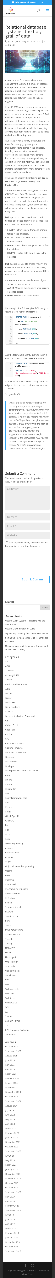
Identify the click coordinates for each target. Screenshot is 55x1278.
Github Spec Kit (12, 816)
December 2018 (13, 1242)
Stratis (8, 925)
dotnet (8, 775)
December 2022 (13, 1174)
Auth (7, 688)
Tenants (9, 939)
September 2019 (13, 1210)
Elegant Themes (27, 1270)
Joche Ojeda (14, 41)
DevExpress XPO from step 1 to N (21, 770)
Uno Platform (11, 961)
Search (8, 902)
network (9, 857)
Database (10, 757)
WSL (7, 1007)
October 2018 (11, 1246)
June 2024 (10, 1114)
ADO (7, 666)
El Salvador (10, 789)
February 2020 (12, 1205)
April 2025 (10, 1069)
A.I (6, 661)
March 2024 (11, 1128)
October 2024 (11, 1096)
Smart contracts (13, 916)
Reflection (10, 898)
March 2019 (11, 1228)
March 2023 (11, 1164)
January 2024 (11, 1137)
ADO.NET (9, 670)
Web (7, 984)
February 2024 (12, 1133)
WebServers (11, 998)
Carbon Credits (12, 725)
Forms (8, 811)
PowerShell (10, 884)
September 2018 (13, 1251)
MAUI (8, 838)
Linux (7, 834)
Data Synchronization (15, 752)
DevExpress (10, 766)
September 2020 (13, 1192)
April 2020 (10, 1201)
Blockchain (10, 702)
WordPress (27, 1274)
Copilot (8, 734)
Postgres (9, 879)
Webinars (9, 993)
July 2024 (9, 1110)
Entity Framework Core (16, 798)
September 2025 (13, 1051)
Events (8, 807)
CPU (7, 738)
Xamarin (9, 1016)
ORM (7, 875)
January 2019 (11, 1237)
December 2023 (13, 1142)
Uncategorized (12, 957)
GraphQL (9, 820)
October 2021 (11, 1183)
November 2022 (13, 1178)
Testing (8, 943)
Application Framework (16, 684)
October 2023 (11, 1146)
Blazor (8, 698)
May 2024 (10, 1119)
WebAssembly (12, 989)
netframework (12, 852)
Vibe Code (10, 966)
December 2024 (13, 1087)
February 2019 (12, 1233)
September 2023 (13, 1151)
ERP (7, 802)
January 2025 (11, 1083)
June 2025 (10, 1060)
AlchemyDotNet (13, 675)
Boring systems (12, 707)
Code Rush (10, 729)
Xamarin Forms (12, 1020)
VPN (7, 979)
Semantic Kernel (13, 907)
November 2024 (13, 1092)
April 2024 (10, 1123)
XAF (7, 1011)
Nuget (8, 861)
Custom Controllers (14, 743)
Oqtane (8, 870)
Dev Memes (11, 761)
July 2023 (9, 1155)
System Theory (12, 934)
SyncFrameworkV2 (14, 929)
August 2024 (11, 1105)
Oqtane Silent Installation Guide (20, 628)
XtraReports (11, 1034)
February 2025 (12, 1078)
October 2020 (11, 1187)
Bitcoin (8, 693)
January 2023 (11, 1169)
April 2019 (10, 1223)
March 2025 (11, 1073)
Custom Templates (14, 747)
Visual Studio (11, 975)
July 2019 (9, 1214)
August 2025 (11, 1055)
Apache (8, 679)
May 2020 (10, 1196)
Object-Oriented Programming (19, 866)
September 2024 (13, 1101)
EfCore (8, 779)
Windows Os (11, 1002)
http (7, 825)
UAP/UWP (10, 948)
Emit (7, 793)
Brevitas (9, 711)
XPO (39, 41)
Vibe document (12, 970)
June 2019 (10, 1219)
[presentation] (17, 562)
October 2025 (11, 1046)
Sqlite (7, 920)
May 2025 (10, 1064)
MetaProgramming (14, 843)
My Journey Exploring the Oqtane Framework (26, 633)
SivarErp (9, 911)
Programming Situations (16, 888)
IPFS (7, 829)
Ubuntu (8, 952)
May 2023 (10, 1160)
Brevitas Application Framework (20, 716)
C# (6, 720)
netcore (9, 848)
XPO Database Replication (17, 1030)
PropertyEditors (12, 893)
